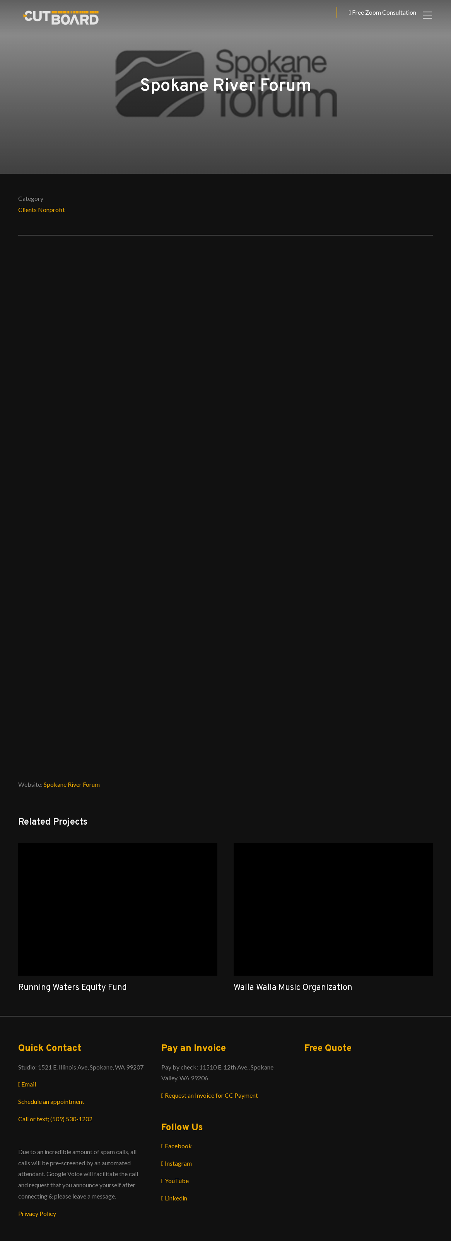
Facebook (176, 1145)
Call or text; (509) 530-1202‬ (55, 1118)
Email (27, 1084)
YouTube (175, 1180)
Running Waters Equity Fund (72, 988)
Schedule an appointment (51, 1101)
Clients (27, 209)
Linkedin (174, 1198)
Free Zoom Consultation (383, 12)
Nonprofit (51, 209)
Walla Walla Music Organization (293, 988)
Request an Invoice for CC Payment (209, 1095)
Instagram (176, 1163)
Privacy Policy (37, 1213)
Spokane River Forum (72, 784)
